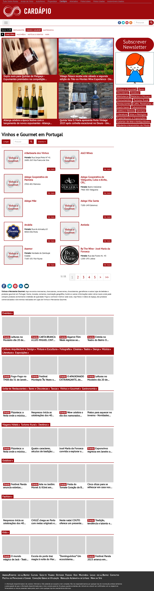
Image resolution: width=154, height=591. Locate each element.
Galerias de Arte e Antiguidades (133, 121)
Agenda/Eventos (9, 575)
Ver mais (51, 169)
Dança (97, 349)
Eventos (7, 313)
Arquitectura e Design (23, 349)
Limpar (6, 141)
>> (107, 277)
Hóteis (15, 424)
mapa (47, 34)
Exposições (22, 352)
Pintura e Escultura (48, 349)
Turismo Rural (29, 424)
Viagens (51, 575)
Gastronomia (89, 388)
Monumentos (124, 100)
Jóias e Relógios (138, 114)
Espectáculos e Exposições (131, 118)
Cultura (34, 575)
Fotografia (66, 349)
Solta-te (43, 575)
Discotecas (122, 92)
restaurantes (18, 29)
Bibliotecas (123, 96)
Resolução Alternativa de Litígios (74, 578)
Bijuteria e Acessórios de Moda (133, 125)
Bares (141, 89)
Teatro (88, 349)
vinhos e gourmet (33, 29)
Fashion (7, 496)
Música (106, 349)
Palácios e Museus (141, 96)
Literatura (8, 352)
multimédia (21, 34)
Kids (5, 532)
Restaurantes (20, 388)
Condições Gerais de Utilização (45, 578)
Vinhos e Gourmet (70, 388)
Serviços (140, 110)
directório (10, 34)
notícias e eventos (35, 34)
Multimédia (83, 575)
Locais (92, 575)
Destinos (44, 424)
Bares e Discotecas (39, 388)
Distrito (42, 141)
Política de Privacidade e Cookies (16, 578)
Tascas (55, 388)
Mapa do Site (96, 578)
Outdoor (7, 460)
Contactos (114, 575)
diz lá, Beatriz (23, 575)
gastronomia (48, 29)
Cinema (78, 349)
